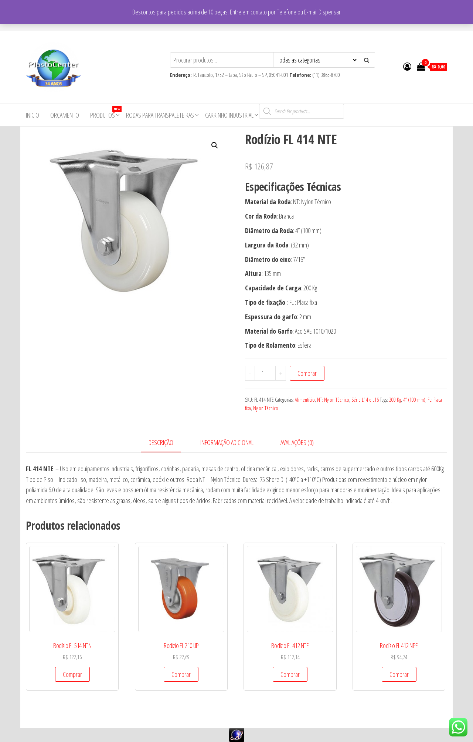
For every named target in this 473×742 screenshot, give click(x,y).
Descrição (161, 442)
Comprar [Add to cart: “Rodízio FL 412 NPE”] (399, 674)
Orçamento (64, 115)
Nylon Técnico (265, 408)
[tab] (166, 443)
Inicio (32, 115)
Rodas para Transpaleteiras (160, 115)
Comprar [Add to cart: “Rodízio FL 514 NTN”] (72, 674)
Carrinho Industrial (229, 115)
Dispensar (330, 11)
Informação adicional (226, 442)
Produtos (105, 112)
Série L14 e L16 (365, 399)
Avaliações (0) (297, 442)
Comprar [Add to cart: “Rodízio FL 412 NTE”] (290, 674)
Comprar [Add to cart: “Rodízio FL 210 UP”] (181, 674)
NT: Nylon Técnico (333, 399)
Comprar (307, 373)
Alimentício (305, 399)
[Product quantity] (265, 373)
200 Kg (395, 399)
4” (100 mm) (414, 399)
